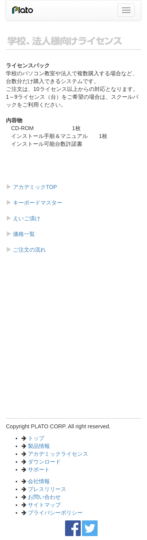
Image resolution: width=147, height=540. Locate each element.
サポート (39, 469)
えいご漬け (25, 218)
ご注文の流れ (28, 249)
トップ (36, 438)
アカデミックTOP (34, 187)
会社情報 (39, 481)
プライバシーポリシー (55, 512)
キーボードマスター (36, 202)
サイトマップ (44, 505)
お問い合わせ (44, 497)
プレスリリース (47, 489)
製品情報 (39, 446)
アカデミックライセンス (58, 454)
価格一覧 (23, 234)
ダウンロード (44, 461)
